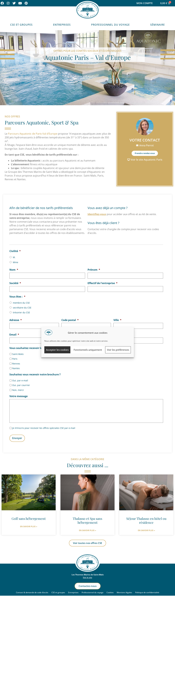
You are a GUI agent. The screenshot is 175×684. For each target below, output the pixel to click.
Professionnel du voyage (110, 24)
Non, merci (18, 388)
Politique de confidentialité (147, 592)
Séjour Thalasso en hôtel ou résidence (146, 520)
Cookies (110, 592)
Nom (13, 269)
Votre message (18, 395)
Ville (117, 319)
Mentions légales (124, 592)
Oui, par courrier (21, 384)
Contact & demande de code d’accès (32, 592)
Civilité (15, 251)
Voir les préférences (118, 349)
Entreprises (62, 24)
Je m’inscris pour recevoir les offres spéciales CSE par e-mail (43, 428)
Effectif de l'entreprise (103, 283)
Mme (15, 262)
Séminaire (157, 24)
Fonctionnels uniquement (88, 349)
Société (15, 283)
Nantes (16, 367)
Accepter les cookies (57, 349)
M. (14, 257)
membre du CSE (21, 302)
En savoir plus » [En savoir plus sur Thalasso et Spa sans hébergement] (87, 530)
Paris (14, 357)
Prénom (94, 269)
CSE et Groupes (21, 24)
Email (14, 334)
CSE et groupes (58, 592)
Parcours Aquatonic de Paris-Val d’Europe (32, 133)
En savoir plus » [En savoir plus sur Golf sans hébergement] (28, 526)
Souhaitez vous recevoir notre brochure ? (35, 373)
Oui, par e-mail (20, 379)
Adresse (15, 319)
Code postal (70, 319)
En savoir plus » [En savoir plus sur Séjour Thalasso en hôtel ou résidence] (146, 529)
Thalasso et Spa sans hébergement (87, 520)
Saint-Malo (18, 352)
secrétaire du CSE (22, 306)
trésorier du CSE (21, 311)
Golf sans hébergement (29, 518)
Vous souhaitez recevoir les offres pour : (35, 347)
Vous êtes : (17, 296)
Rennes (16, 362)
